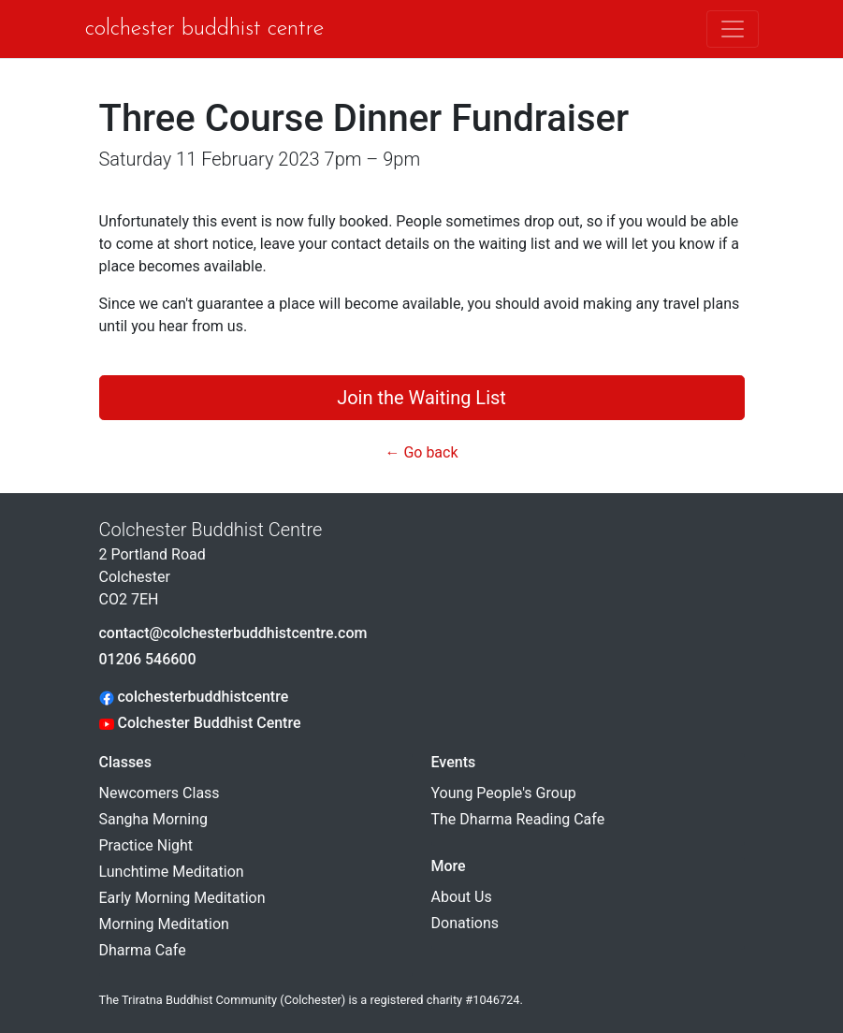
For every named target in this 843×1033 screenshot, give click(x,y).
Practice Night (146, 845)
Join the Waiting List (421, 397)
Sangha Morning (154, 819)
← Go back (421, 452)
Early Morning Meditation (182, 898)
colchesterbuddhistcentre (194, 697)
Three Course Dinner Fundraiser (364, 118)
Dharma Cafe (142, 950)
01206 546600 (147, 659)
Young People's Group (503, 793)
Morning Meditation (164, 924)
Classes (125, 762)
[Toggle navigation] (732, 29)
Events (453, 762)
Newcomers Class (159, 793)
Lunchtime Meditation (171, 871)
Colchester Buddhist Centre (204, 29)
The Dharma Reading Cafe (518, 819)
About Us (461, 897)
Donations (465, 923)
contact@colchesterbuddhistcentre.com (233, 633)
